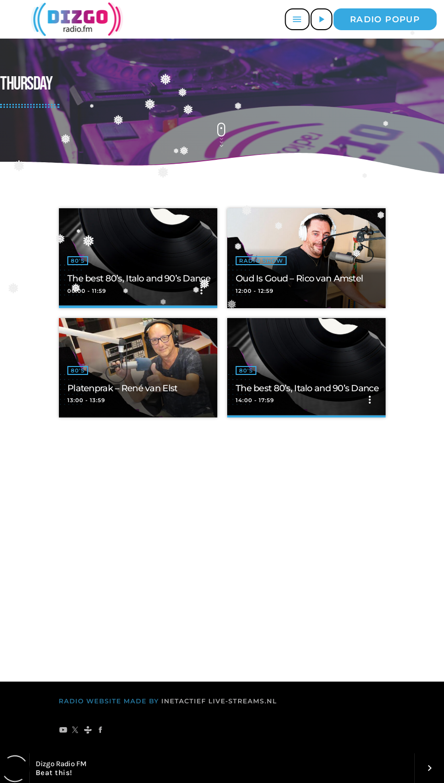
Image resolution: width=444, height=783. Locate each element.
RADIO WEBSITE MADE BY (109, 701)
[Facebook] (101, 731)
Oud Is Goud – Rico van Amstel (299, 278)
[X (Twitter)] (75, 731)
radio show (261, 260)
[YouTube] (63, 731)
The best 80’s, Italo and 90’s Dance (138, 278)
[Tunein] (88, 731)
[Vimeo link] (75, 19)
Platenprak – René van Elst (122, 388)
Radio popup (385, 19)
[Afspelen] (321, 19)
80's (78, 260)
